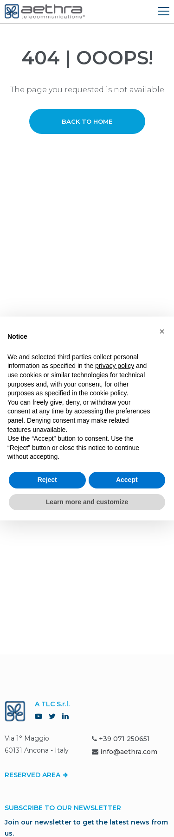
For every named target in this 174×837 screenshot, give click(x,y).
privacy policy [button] (114, 365)
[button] (162, 331)
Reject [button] (47, 479)
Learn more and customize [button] (87, 502)
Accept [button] (127, 479)
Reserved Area (36, 775)
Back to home (87, 121)
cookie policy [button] (108, 393)
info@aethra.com (128, 752)
